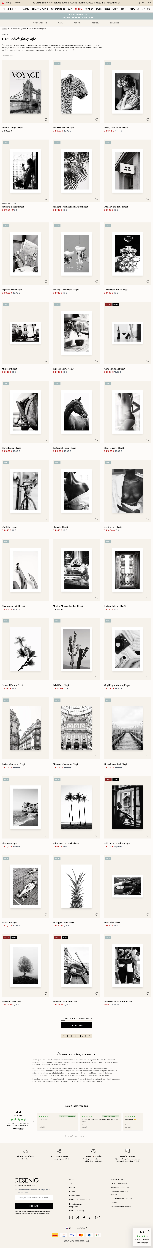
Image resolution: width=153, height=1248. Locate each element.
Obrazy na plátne (40, 9)
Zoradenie (115, 23)
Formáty (78, 23)
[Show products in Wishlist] (143, 9)
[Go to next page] (90, 1036)
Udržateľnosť (74, 1196)
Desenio (83, 1241)
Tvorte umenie (58, 9)
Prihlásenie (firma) (76, 1211)
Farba (61, 23)
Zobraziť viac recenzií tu (76, 1136)
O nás (71, 1179)
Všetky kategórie (41, 23)
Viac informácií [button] (9, 56)
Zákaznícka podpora (119, 1183)
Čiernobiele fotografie (38, 29)
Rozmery (96, 23)
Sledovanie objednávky (120, 1187)
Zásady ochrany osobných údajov (38, 1211)
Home (123, 9)
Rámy (70, 9)
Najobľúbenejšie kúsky (107, 9)
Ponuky (78, 9)
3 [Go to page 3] (75, 1036)
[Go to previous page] (63, 1036)
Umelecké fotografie (18, 29)
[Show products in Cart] (148, 9)
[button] (142, 1237)
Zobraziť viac (76, 1025)
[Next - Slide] (146, 1121)
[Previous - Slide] (34, 1121)
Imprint (72, 1187)
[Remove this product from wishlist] (46, 120)
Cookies (114, 1203)
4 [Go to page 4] (80, 1036)
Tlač (71, 1183)
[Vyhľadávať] (138, 9)
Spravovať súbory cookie (121, 1207)
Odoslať (33, 1206)
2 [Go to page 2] (71, 1036)
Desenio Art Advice (118, 1179)
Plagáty (25, 9)
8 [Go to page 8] (85, 1036)
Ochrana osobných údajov (121, 1198)
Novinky (89, 9)
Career (72, 1192)
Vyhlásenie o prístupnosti (79, 1200)
